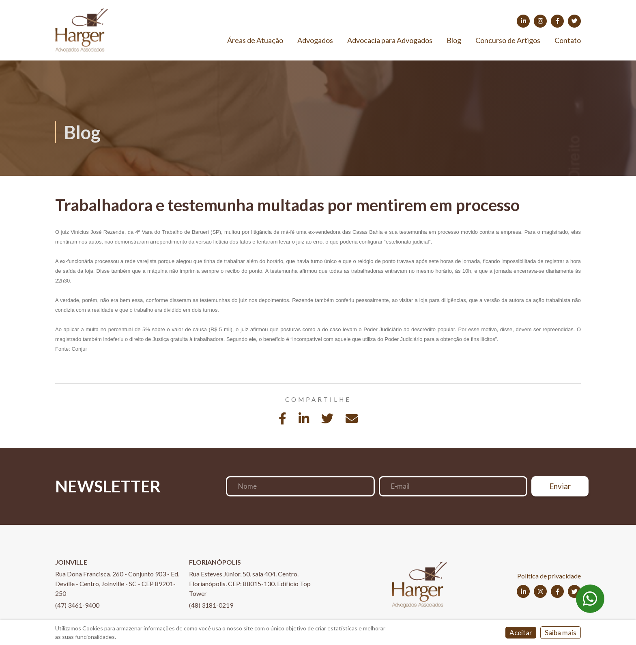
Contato (567, 40)
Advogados (315, 40)
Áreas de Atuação (255, 40)
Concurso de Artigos (507, 40)
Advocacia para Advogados (389, 40)
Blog (454, 40)
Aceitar (520, 632)
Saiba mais (560, 632)
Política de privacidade (549, 576)
